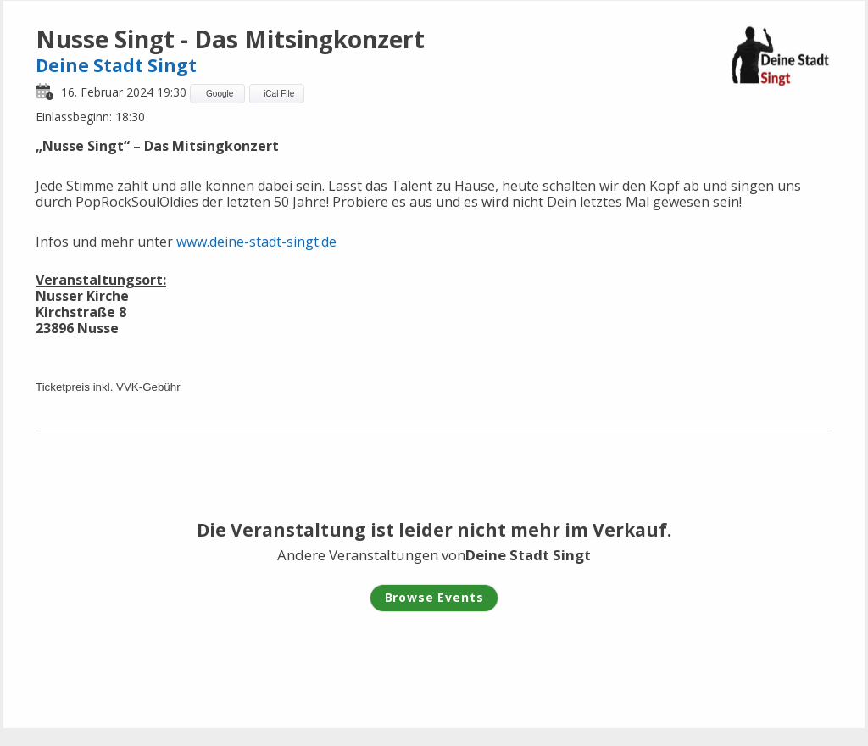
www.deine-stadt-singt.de (256, 241)
